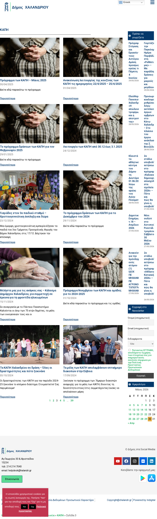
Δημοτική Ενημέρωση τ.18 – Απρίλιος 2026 (135, 221)
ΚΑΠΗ (60, 515)
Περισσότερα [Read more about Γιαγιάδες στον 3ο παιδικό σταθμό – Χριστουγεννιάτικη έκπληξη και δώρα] (7, 242)
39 (72, 400)
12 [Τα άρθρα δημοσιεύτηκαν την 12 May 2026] (133, 409)
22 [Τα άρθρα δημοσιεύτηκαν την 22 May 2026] (145, 414)
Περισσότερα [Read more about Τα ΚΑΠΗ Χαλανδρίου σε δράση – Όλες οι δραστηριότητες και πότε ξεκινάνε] (7, 396)
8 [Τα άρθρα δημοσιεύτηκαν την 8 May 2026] (146, 405)
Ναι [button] (24, 507)
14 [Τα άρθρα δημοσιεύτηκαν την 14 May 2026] (141, 409)
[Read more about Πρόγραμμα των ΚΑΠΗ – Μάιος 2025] (29, 57)
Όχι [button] (32, 507)
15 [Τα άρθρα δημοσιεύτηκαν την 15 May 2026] (145, 409)
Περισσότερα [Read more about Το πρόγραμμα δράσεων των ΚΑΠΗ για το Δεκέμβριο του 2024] (70, 242)
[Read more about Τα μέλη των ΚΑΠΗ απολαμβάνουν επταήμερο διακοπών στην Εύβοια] (93, 344)
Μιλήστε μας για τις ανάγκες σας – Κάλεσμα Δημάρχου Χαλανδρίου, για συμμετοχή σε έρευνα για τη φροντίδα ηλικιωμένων (28, 294)
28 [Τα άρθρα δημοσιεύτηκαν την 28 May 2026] (141, 419)
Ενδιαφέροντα (135, 339)
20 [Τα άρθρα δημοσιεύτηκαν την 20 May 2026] (137, 414)
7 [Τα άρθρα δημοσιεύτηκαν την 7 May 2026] (142, 405)
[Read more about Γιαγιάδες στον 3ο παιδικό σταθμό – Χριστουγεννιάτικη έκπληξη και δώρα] (29, 190)
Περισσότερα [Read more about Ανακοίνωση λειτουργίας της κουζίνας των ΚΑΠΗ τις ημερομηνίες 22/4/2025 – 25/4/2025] (70, 98)
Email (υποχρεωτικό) (138, 328)
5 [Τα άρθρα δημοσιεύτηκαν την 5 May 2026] (134, 405)
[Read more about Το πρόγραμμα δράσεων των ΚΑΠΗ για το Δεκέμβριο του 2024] (93, 190)
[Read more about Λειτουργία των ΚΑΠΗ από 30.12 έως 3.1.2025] (93, 123)
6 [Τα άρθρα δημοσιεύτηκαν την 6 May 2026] (138, 405)
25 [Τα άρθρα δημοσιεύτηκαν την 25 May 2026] (129, 419)
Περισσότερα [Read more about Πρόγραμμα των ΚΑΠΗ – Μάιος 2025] (7, 98)
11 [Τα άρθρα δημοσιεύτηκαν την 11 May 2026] (129, 409)
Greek (124, 2)
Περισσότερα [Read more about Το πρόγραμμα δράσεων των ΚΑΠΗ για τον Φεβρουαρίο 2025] (7, 164)
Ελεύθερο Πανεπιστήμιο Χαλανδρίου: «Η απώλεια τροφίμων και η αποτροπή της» (137, 109)
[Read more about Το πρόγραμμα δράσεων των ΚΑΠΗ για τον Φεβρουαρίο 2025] (29, 123)
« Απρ (131, 423)
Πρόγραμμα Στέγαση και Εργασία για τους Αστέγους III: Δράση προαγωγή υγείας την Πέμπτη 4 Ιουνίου (136, 60)
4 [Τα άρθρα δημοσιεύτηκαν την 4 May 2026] (130, 405)
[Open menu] (152, 2)
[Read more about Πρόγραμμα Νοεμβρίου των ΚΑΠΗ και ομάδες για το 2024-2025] (93, 267)
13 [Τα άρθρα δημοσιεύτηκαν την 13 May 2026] (137, 409)
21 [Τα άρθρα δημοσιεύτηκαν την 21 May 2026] (141, 414)
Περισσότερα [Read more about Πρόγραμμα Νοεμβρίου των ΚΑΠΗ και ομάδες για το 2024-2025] (70, 319)
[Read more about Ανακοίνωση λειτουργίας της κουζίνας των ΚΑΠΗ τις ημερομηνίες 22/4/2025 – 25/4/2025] (93, 57)
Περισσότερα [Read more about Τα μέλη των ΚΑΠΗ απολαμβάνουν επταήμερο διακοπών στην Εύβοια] (70, 396)
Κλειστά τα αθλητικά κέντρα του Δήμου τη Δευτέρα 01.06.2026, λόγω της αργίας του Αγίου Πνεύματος (135, 178)
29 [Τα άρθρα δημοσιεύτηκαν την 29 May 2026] (145, 419)
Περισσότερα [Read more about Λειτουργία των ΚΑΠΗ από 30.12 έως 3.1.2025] (70, 164)
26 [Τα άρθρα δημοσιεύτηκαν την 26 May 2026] (133, 419)
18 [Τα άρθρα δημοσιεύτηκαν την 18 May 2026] (129, 414)
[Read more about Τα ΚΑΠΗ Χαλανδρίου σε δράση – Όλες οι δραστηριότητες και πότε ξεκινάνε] (29, 344)
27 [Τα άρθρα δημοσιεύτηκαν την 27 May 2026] (137, 419)
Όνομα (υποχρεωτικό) (139, 318)
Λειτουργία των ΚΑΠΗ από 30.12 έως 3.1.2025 (92, 146)
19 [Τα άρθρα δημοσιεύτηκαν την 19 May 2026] (133, 414)
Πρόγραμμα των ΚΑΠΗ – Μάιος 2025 (23, 80)
